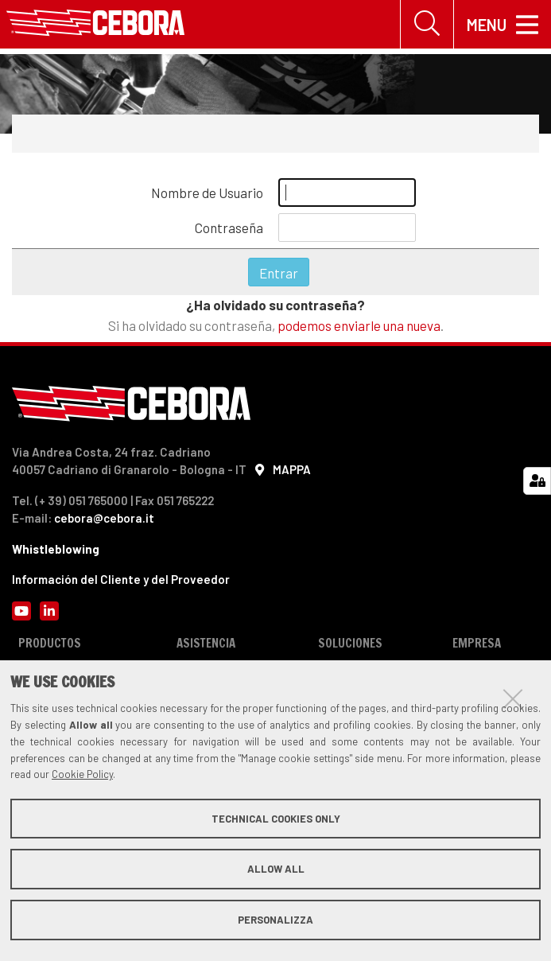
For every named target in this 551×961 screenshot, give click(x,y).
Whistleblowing (55, 549)
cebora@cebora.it (104, 518)
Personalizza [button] (275, 919)
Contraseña (229, 227)
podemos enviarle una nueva (358, 325)
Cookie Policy (82, 774)
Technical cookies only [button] (275, 818)
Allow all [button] (276, 868)
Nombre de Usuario (207, 192)
